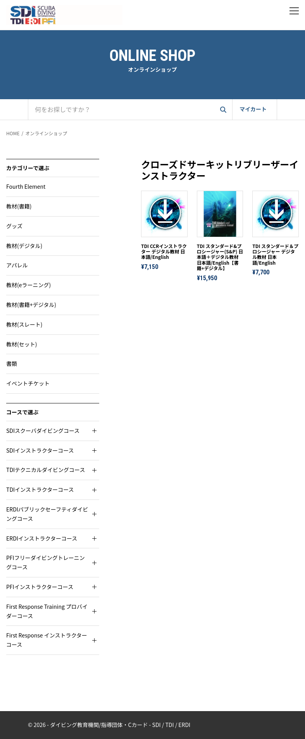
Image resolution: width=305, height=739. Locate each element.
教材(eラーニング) (28, 285)
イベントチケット (28, 383)
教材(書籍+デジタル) (31, 304)
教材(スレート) (24, 324)
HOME (12, 133)
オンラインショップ (46, 133)
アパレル (17, 265)
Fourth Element (25, 186)
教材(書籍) (18, 206)
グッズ (14, 226)
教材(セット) (21, 344)
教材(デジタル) (24, 246)
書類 (11, 363)
